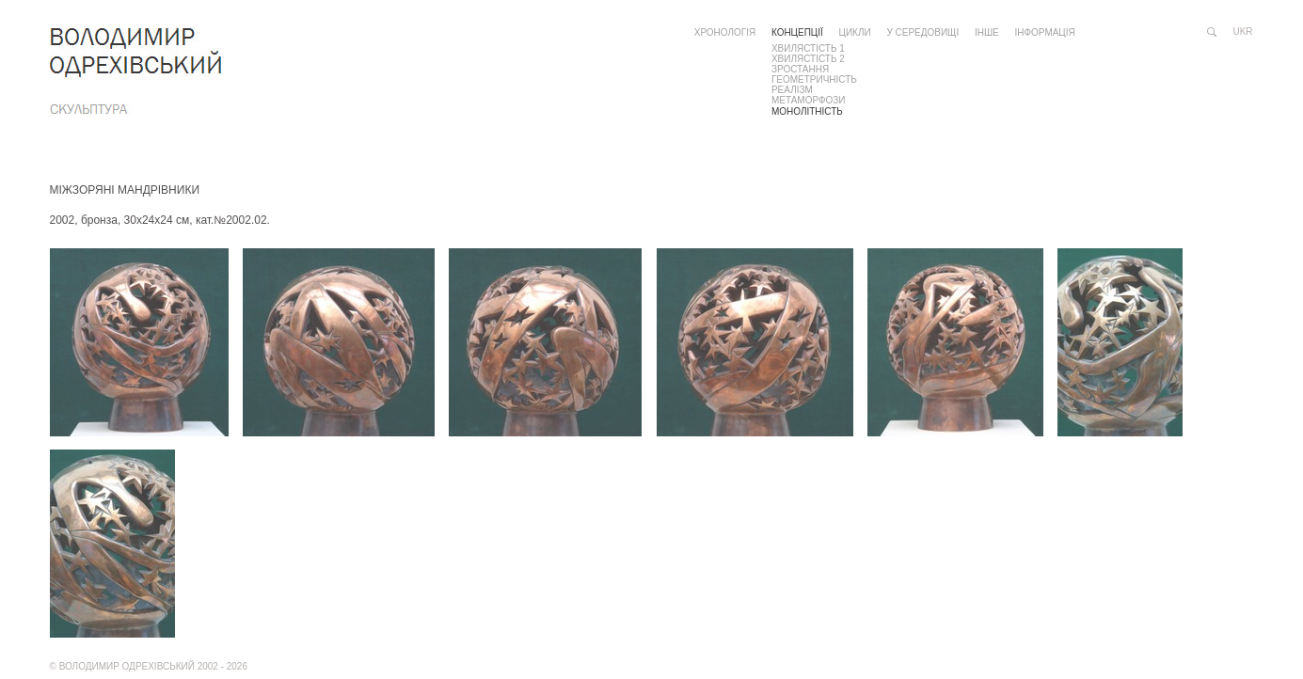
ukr (1243, 31)
